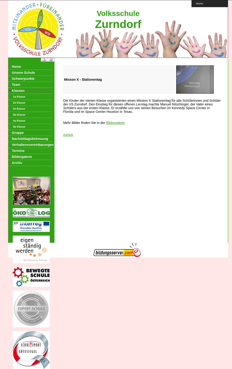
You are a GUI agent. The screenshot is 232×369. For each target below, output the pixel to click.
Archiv (17, 163)
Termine (18, 151)
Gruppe (18, 133)
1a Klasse (19, 96)
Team (16, 84)
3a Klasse (19, 108)
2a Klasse (19, 102)
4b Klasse (19, 126)
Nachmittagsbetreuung (30, 139)
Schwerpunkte (23, 78)
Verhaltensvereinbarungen (32, 145)
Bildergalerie (22, 157)
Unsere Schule (23, 72)
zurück (68, 135)
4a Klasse (19, 120)
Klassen (18, 90)
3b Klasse (19, 114)
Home (199, 3)
